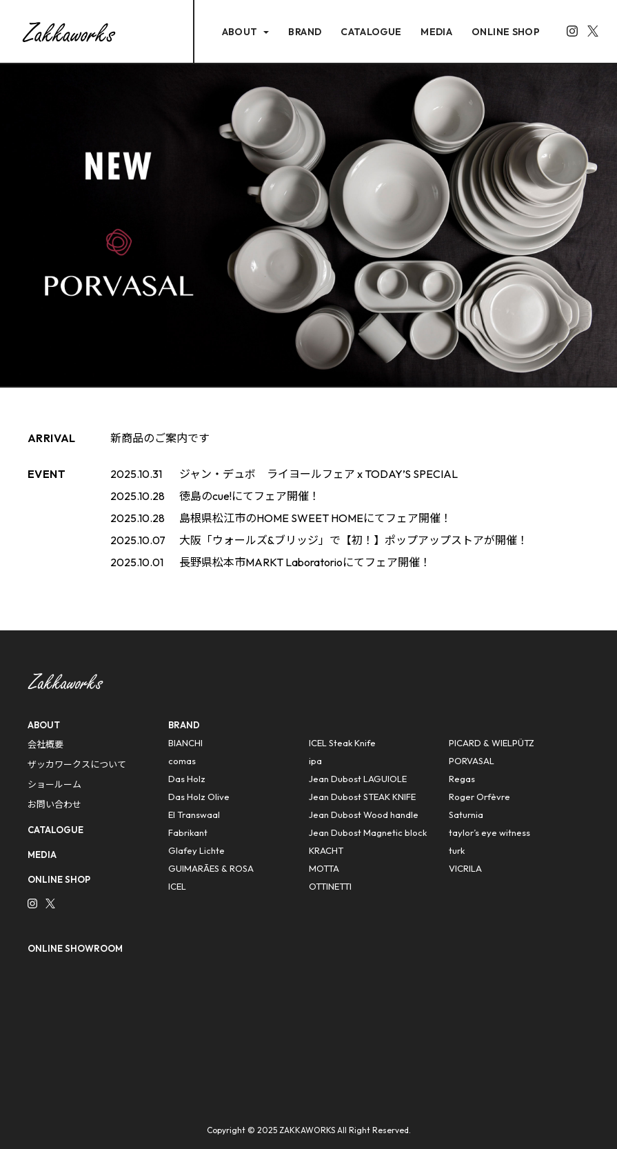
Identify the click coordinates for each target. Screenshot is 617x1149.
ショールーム (54, 784)
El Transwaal (194, 814)
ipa (315, 760)
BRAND (304, 32)
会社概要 (45, 744)
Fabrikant (188, 832)
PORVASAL (471, 760)
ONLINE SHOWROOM (75, 948)
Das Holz (186, 778)
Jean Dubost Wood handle (363, 814)
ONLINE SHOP (506, 32)
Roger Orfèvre (479, 796)
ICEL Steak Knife (342, 742)
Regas (462, 778)
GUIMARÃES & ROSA (211, 868)
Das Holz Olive (199, 796)
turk (457, 850)
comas (182, 760)
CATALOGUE (371, 32)
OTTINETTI (330, 886)
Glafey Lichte (196, 850)
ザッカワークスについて (77, 764)
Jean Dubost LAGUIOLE (358, 778)
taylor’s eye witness (489, 832)
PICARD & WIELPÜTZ (491, 742)
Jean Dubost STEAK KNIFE (362, 796)
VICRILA (465, 868)
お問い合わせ (54, 804)
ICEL (177, 886)
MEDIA (436, 32)
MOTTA (324, 868)
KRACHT (326, 850)
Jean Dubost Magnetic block (368, 832)
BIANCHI (185, 742)
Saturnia (466, 814)
